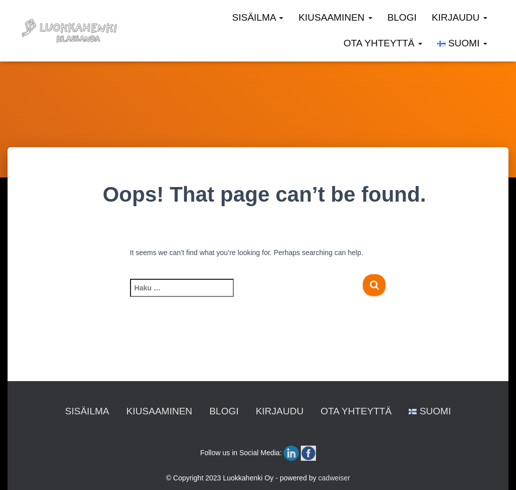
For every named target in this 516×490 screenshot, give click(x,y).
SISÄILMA (258, 17)
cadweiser (334, 478)
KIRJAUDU (459, 17)
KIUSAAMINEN (335, 17)
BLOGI (402, 17)
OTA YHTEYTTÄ (383, 43)
